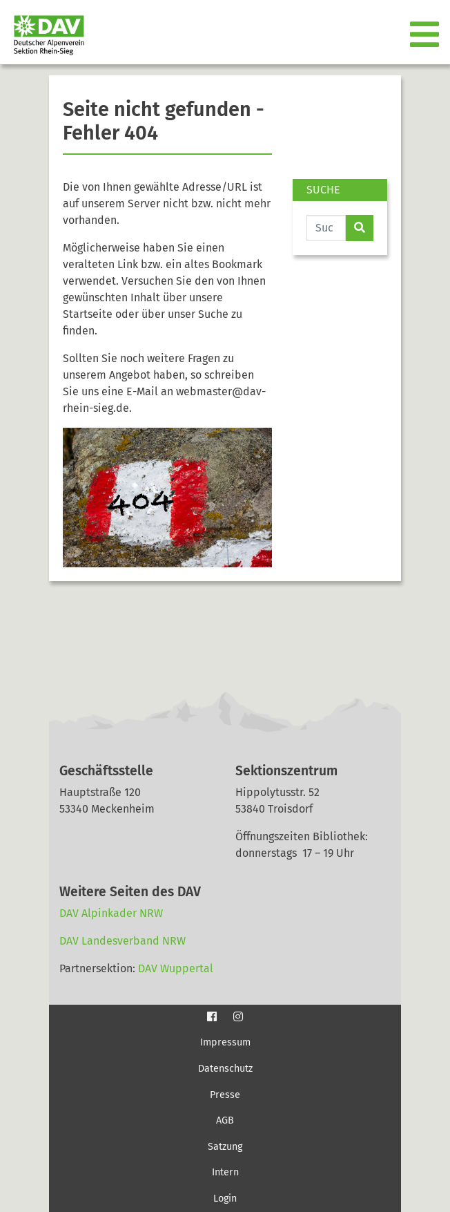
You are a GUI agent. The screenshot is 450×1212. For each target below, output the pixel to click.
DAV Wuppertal (175, 968)
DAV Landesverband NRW (122, 940)
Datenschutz (225, 1068)
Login (225, 1198)
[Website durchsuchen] (326, 228)
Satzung (225, 1147)
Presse (225, 1095)
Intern (225, 1172)
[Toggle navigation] (426, 35)
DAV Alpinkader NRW (111, 913)
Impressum (225, 1042)
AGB (225, 1120)
